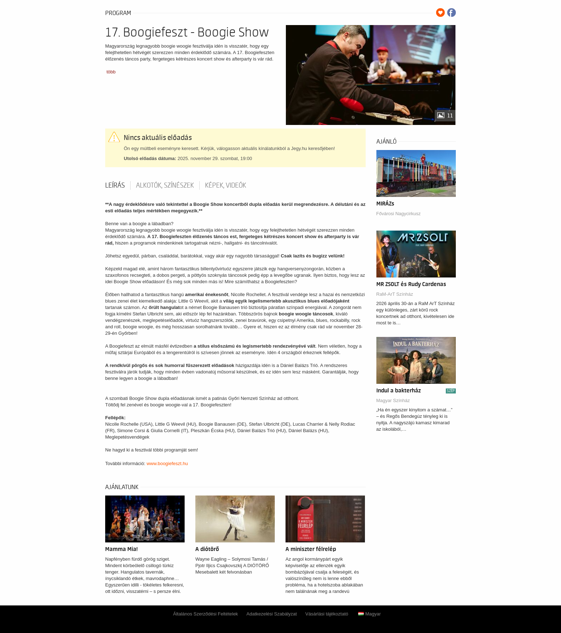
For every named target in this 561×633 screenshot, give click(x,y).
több (111, 71)
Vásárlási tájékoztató (326, 614)
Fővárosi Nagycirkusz (398, 213)
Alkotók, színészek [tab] (165, 185)
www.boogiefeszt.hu (167, 463)
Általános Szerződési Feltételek (205, 614)
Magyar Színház (393, 400)
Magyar (369, 614)
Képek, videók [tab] (225, 185)
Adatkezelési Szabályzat (272, 614)
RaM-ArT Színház (394, 294)
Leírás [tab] (115, 185)
